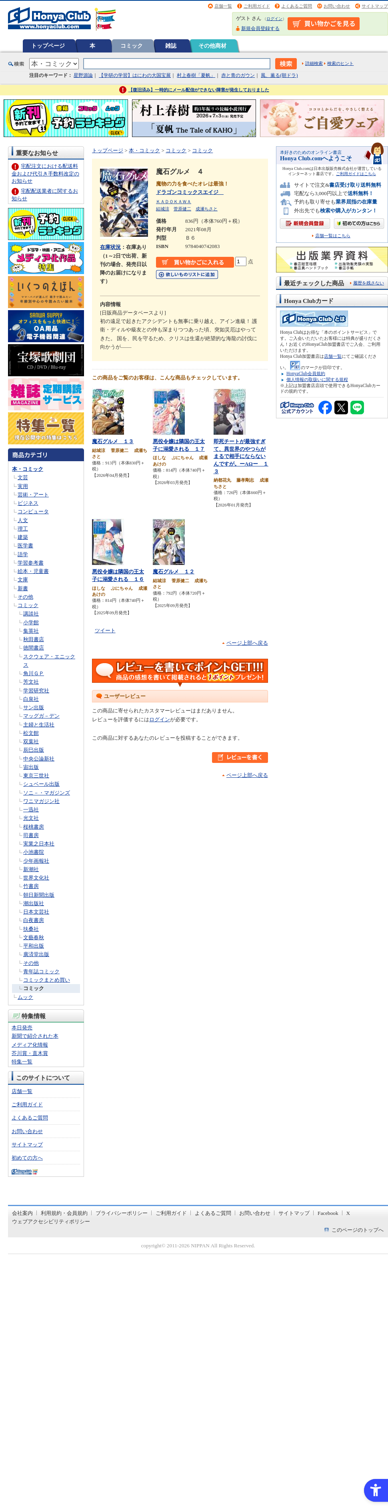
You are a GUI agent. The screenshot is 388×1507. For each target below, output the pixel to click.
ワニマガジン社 (41, 801)
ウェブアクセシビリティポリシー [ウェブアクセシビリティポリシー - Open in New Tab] (51, 1222)
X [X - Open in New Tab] (348, 1213)
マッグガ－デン (41, 716)
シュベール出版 (41, 784)
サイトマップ (375, 6)
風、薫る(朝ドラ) (279, 75)
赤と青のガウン (238, 75)
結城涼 (162, 208)
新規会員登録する (260, 28)
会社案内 (22, 1213)
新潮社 (31, 869)
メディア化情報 (30, 1045)
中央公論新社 (38, 759)
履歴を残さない (368, 282)
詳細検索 (314, 63)
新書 (23, 588)
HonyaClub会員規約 (305, 373)
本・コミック (27, 469)
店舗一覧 (223, 6)
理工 (23, 529)
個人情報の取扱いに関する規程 (317, 379)
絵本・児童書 (33, 571)
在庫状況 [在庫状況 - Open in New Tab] (110, 247)
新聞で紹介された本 (35, 1036)
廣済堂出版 (36, 954)
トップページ (48, 45)
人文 (23, 520)
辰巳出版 (33, 750)
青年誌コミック (41, 971)
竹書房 (31, 886)
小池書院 (33, 852)
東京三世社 (36, 776)
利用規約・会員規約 (64, 1213)
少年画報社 (36, 861)
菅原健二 (182, 208)
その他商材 (212, 45)
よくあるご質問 (296, 6)
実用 (23, 486)
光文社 (31, 818)
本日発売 (22, 1028)
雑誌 (170, 45)
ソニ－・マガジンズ (46, 793)
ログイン (274, 18)
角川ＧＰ (33, 673)
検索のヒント (340, 63)
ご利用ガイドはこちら (356, 173)
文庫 (23, 580)
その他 (25, 597)
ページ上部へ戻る (247, 643)
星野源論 (83, 75)
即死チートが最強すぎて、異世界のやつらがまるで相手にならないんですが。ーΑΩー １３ (241, 456)
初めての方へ (27, 1158)
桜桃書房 (33, 827)
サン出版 (33, 707)
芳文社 (31, 682)
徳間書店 (33, 648)
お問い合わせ (337, 6)
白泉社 (31, 699)
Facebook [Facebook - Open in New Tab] (328, 1213)
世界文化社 (36, 878)
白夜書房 (33, 920)
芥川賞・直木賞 (30, 1053)
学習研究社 (36, 691)
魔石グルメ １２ (173, 572)
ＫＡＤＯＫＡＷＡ (173, 201)
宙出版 (31, 767)
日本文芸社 (36, 912)
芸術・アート (33, 495)
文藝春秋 (33, 937)
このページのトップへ (358, 1230)
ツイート (105, 630)
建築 (23, 537)
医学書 (25, 546)
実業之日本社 (38, 844)
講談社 (31, 614)
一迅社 (31, 810)
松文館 (31, 733)
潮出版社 (33, 903)
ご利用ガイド (257, 6)
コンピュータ (33, 511)
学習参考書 (31, 563)
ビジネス (28, 503)
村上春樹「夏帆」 (196, 75)
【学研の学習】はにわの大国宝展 (135, 75)
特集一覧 (22, 1062)
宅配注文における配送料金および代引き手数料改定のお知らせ (45, 173)
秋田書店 (33, 639)
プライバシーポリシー (122, 1213)
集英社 (31, 631)
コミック (131, 45)
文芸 (23, 477)
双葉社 (31, 741)
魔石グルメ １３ (113, 441)
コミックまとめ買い (46, 980)
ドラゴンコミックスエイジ (190, 192)
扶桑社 (31, 929)
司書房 (31, 835)
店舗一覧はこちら (332, 236)
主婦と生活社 (38, 725)
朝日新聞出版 (38, 895)
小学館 (31, 622)
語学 (23, 554)
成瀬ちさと (207, 208)
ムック (25, 997)
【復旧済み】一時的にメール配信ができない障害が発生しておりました (198, 89)
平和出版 (33, 946)
